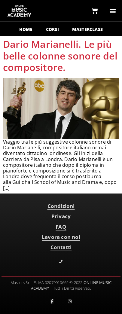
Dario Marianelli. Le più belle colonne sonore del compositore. (60, 56)
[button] (113, 11)
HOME (26, 29)
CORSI (52, 29)
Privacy (61, 216)
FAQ (61, 226)
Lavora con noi (61, 236)
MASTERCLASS (87, 29)
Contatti (61, 247)
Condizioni (61, 206)
